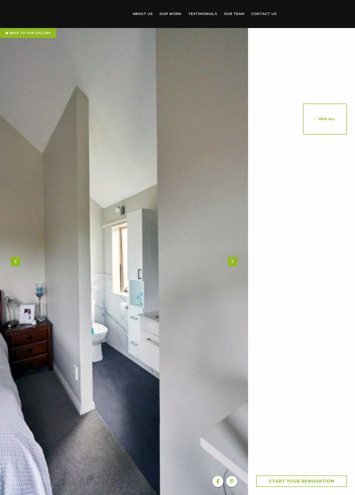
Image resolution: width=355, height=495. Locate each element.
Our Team (234, 14)
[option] (124, 261)
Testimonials (202, 14)
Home (102, 13)
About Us (143, 14)
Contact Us (264, 14)
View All (326, 119)
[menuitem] (102, 14)
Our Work (170, 14)
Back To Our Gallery (28, 33)
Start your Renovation (301, 481)
